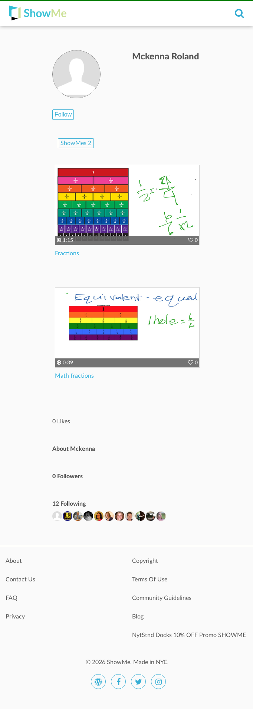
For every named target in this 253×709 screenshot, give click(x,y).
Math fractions (74, 376)
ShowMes (75, 143)
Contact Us (20, 579)
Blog (138, 617)
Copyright (145, 561)
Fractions (67, 253)
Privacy (15, 617)
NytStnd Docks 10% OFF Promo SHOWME (189, 635)
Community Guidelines (161, 598)
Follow (63, 114)
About (14, 561)
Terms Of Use (149, 579)
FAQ (11, 598)
